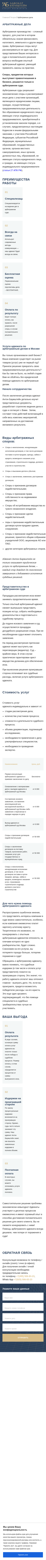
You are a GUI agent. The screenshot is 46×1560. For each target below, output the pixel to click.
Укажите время (11, 1329)
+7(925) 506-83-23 (23, 1279)
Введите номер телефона (15, 1308)
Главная (5, 17)
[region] (23, 1541)
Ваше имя (9, 1298)
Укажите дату (10, 1318)
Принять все (23, 1555)
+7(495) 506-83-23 (25, 1276)
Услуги (13, 17)
